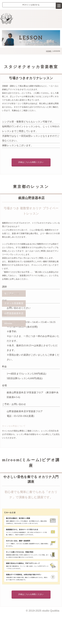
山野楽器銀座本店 (13, 313)
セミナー (9, 293)
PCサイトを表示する (31, 5)
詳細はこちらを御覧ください (31, 162)
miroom (8, 323)
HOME (48, 51)
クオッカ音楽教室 (13, 303)
